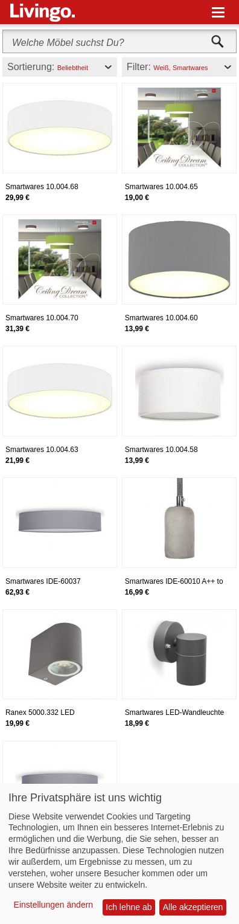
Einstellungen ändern (54, 904)
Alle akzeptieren (193, 907)
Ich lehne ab (128, 907)
